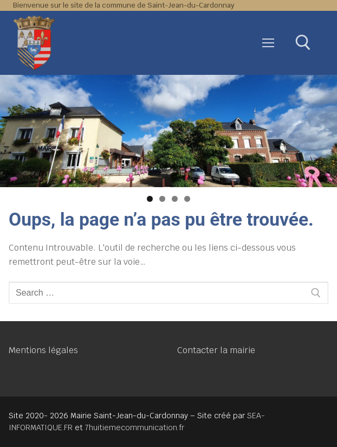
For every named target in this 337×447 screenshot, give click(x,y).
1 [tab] (150, 199)
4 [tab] (187, 199)
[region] (168, 131)
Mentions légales (43, 350)
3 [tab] (175, 199)
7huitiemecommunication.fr (134, 427)
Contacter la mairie (216, 350)
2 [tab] (162, 199)
